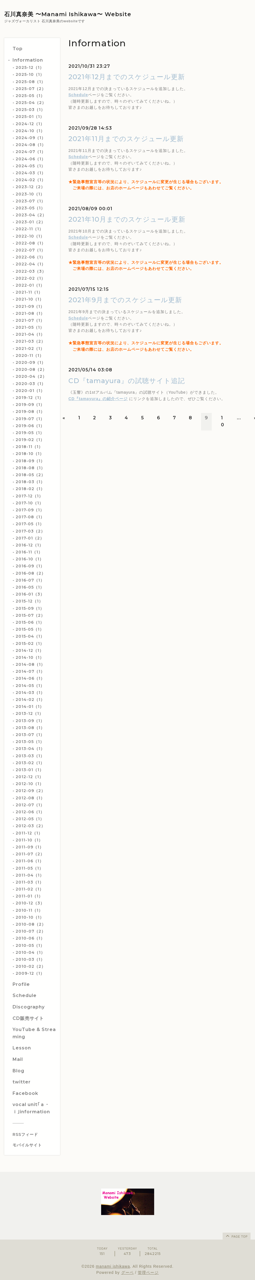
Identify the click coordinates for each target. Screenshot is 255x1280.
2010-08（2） (31, 924)
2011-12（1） (29, 833)
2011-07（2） (30, 853)
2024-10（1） (30, 130)
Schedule (78, 95)
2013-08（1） (30, 727)
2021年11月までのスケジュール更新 (126, 139)
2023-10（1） (30, 194)
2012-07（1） (30, 804)
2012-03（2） (30, 825)
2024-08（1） (31, 144)
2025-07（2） (31, 88)
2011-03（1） (30, 882)
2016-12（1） (29, 545)
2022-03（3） (31, 271)
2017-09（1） (30, 509)
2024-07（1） (31, 151)
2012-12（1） (29, 776)
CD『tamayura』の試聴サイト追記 (126, 381)
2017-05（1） (30, 523)
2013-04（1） (30, 748)
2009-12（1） (30, 973)
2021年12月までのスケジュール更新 (126, 77)
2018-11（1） (29, 446)
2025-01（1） (30, 116)
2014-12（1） (30, 650)
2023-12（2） (30, 186)
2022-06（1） (30, 257)
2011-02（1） (30, 889)
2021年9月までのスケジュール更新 (125, 300)
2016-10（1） (30, 559)
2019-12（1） (29, 397)
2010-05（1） (30, 945)
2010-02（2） (31, 966)
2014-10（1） (30, 657)
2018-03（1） (30, 481)
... (239, 417)
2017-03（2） (30, 531)
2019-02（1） (30, 439)
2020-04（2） (31, 376)
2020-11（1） (30, 355)
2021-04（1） (30, 334)
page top (236, 1235)
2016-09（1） (30, 565)
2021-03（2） (30, 341)
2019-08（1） (30, 411)
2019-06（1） (30, 425)
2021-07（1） (30, 320)
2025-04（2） (31, 102)
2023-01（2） (30, 221)
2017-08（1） (30, 516)
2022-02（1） (30, 278)
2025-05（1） (30, 95)
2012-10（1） (30, 783)
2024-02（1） (31, 179)
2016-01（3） (30, 594)
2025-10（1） (30, 74)
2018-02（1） (30, 488)
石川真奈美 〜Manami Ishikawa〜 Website (67, 14)
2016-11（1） (29, 552)
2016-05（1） (30, 587)
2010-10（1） (30, 917)
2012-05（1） (30, 818)
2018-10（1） (30, 453)
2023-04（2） (31, 214)
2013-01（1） (30, 769)
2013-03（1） (30, 755)
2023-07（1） (30, 201)
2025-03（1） (30, 109)
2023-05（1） (30, 207)
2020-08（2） (31, 369)
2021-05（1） (30, 327)
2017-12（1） (29, 496)
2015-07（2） (30, 615)
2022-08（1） (31, 243)
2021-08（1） (30, 313)
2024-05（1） (30, 165)
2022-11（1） (29, 228)
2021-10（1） (30, 299)
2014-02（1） (30, 699)
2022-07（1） (30, 250)
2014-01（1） (30, 706)
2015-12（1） (29, 601)
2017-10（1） (29, 502)
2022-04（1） (31, 264)
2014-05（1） (30, 685)
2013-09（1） (30, 720)
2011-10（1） (29, 840)
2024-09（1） (31, 137)
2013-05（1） (30, 741)
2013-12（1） (29, 713)
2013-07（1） (30, 734)
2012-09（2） (30, 790)
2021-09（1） (30, 306)
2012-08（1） (30, 797)
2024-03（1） (31, 172)
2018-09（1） (30, 460)
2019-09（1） (30, 404)
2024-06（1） (31, 158)
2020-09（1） (31, 362)
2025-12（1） (30, 67)
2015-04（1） (30, 636)
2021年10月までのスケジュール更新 (126, 219)
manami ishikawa (113, 1266)
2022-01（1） (30, 285)
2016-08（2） (31, 573)
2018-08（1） (30, 467)
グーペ (127, 1272)
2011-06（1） (30, 860)
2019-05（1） (30, 432)
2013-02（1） (30, 762)
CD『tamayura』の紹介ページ (98, 398)
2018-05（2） (30, 474)
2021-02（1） (30, 348)
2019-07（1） (30, 418)
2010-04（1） (30, 952)
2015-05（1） (30, 629)
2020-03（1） (31, 383)
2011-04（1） (30, 875)
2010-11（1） (29, 910)
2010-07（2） (31, 931)
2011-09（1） (30, 847)
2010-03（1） (30, 959)
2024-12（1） (30, 123)
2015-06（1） (30, 622)
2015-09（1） (30, 608)
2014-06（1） (30, 678)
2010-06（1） (30, 938)
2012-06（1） (30, 811)
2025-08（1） (30, 81)
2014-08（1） (30, 664)
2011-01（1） (29, 896)
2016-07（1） (30, 580)
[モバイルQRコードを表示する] (34, 1145)
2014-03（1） (30, 692)
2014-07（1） (30, 671)
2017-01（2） (30, 538)
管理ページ (148, 1272)
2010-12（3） (30, 903)
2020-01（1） (30, 390)
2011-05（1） (29, 868)
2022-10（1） (30, 236)
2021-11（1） (29, 292)
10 (222, 421)
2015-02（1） (30, 643)
